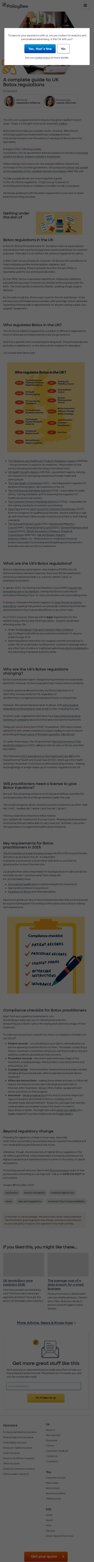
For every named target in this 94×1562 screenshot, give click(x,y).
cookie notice (42, 57)
